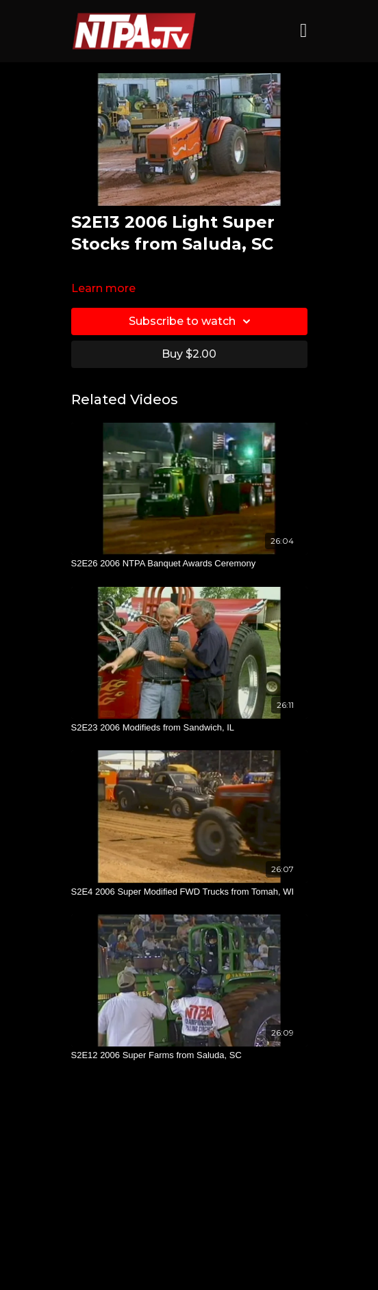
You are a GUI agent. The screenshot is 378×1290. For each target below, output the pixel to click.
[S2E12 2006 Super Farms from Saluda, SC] (189, 1055)
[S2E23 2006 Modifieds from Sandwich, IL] (189, 728)
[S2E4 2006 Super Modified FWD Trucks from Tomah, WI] (189, 892)
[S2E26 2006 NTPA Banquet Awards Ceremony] (189, 563)
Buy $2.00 (189, 353)
